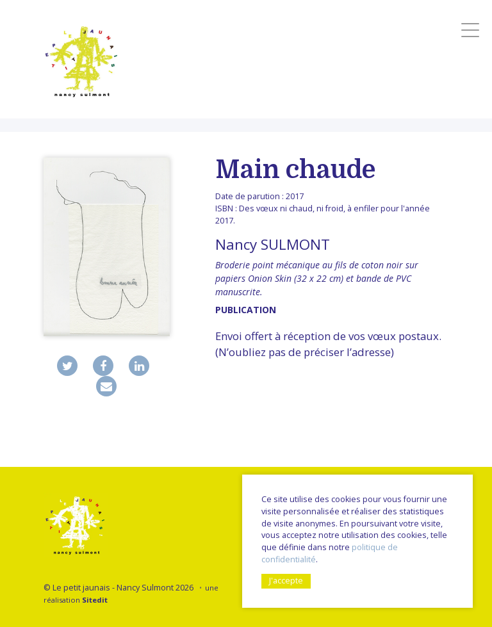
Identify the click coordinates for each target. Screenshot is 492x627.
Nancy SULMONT (272, 244)
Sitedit (95, 600)
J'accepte (286, 580)
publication (245, 310)
